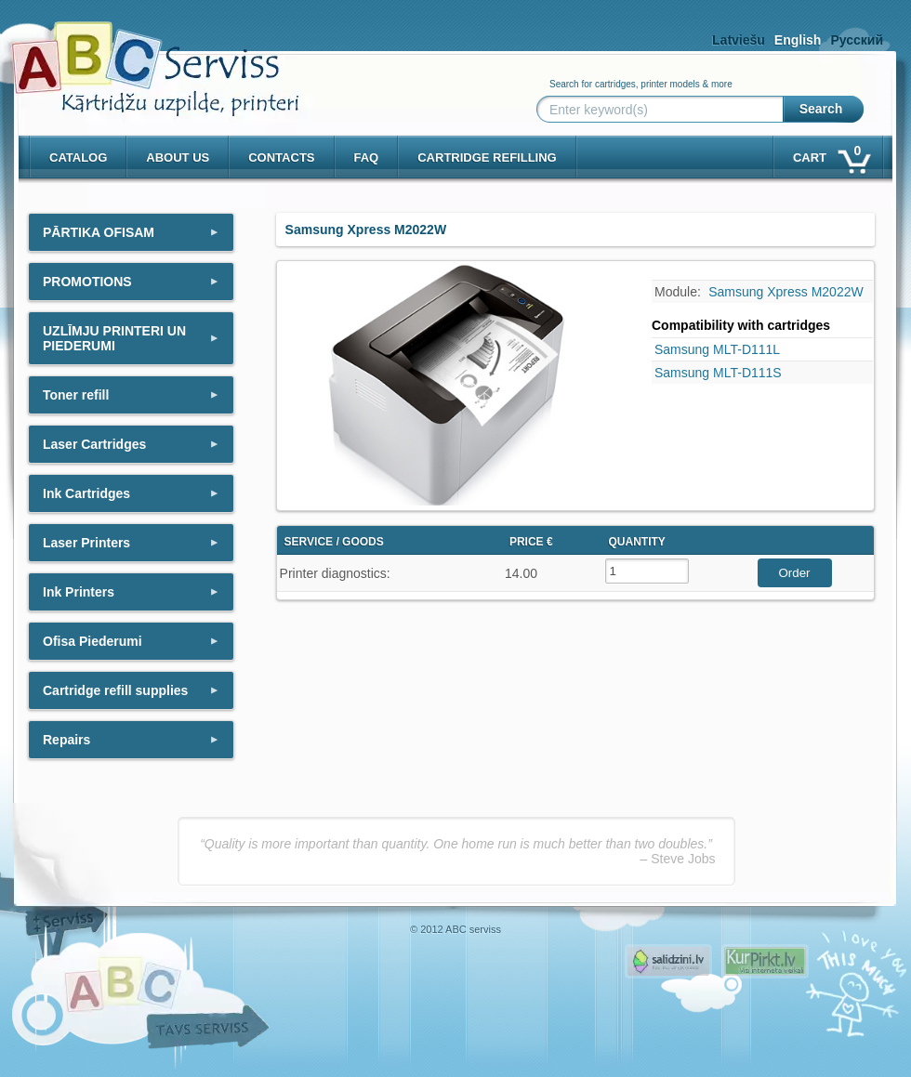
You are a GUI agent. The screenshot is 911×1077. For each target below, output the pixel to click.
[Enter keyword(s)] (663, 110)
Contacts (281, 157)
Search (821, 108)
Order (794, 573)
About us (177, 157)
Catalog (78, 157)
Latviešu (738, 40)
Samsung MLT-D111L (717, 349)
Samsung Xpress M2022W (786, 291)
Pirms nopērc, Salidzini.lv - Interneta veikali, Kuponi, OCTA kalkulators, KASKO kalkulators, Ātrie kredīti (668, 961)
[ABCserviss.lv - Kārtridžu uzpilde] (138, 56)
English (798, 40)
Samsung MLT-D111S (718, 372)
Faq (366, 157)
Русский (856, 40)
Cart (830, 153)
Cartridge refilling (487, 157)
